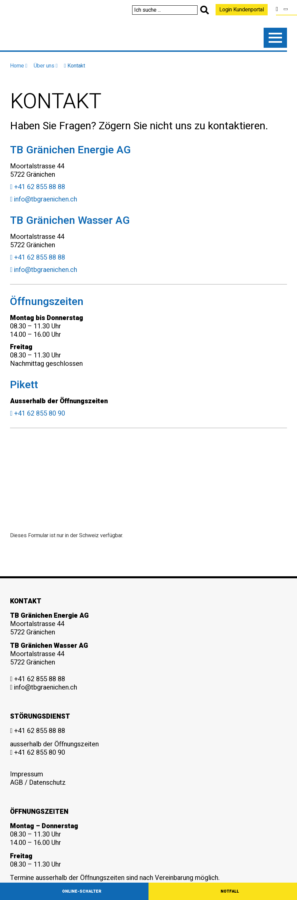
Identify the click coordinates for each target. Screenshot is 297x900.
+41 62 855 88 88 (37, 187)
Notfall (230, 891)
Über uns (46, 65)
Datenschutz (47, 782)
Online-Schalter (81, 891)
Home (18, 65)
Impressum (26, 774)
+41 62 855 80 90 (37, 413)
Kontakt (74, 65)
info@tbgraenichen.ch (43, 199)
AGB (16, 782)
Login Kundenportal (241, 10)
